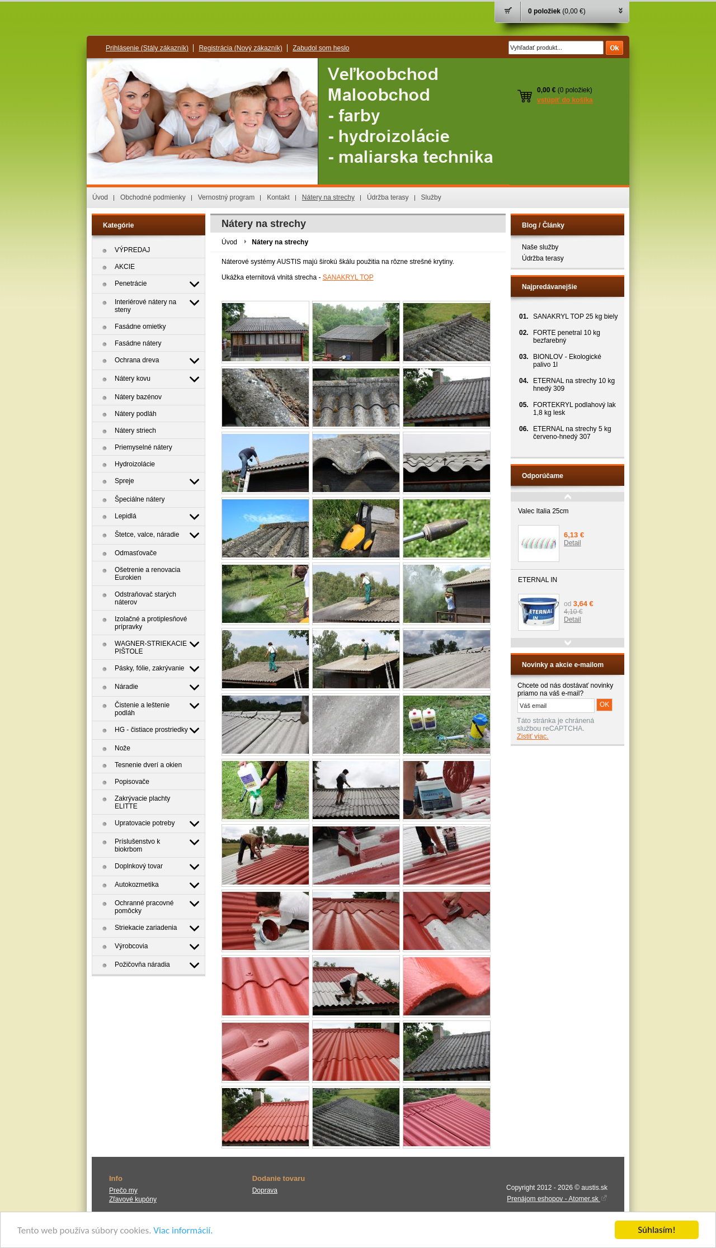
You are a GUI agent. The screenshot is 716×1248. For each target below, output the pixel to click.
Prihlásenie (147, 48)
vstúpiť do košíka (565, 100)
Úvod (100, 197)
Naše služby (540, 247)
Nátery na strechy (328, 197)
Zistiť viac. (533, 736)
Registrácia (240, 48)
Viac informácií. (183, 1231)
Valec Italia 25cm (543, 511)
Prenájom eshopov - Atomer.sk (557, 1199)
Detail (572, 543)
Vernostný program (226, 197)
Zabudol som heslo (321, 48)
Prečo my (123, 1190)
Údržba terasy (388, 197)
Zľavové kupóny (133, 1199)
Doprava (264, 1190)
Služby (431, 197)
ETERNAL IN (537, 580)
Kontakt (278, 197)
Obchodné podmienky (153, 197)
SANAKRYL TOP (348, 277)
